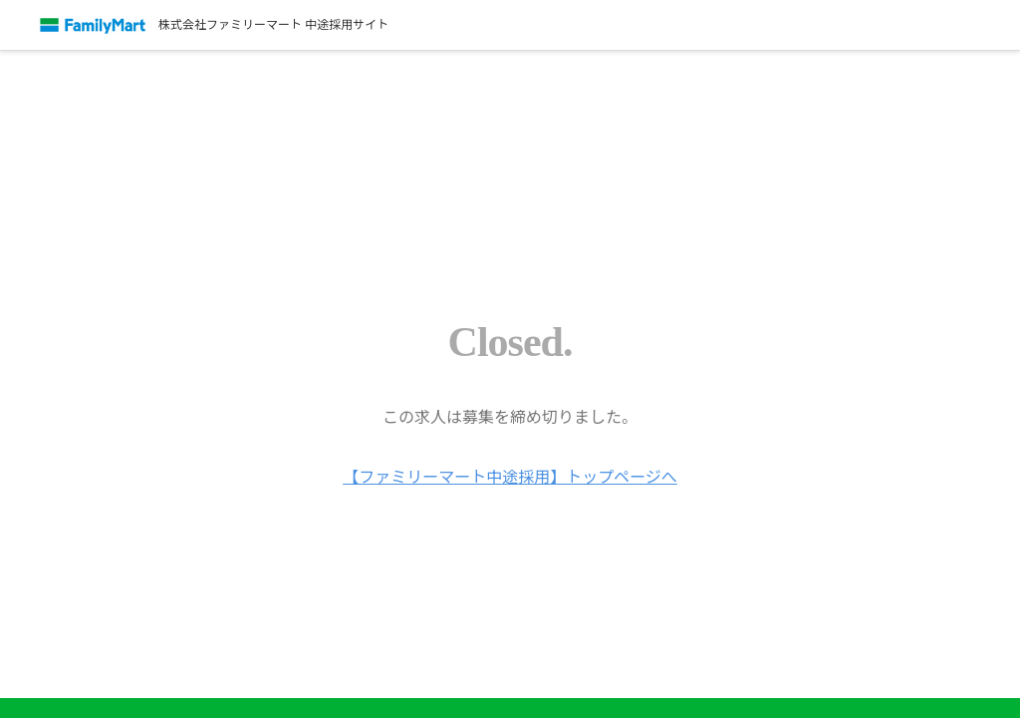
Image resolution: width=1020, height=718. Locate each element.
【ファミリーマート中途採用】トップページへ (510, 477)
